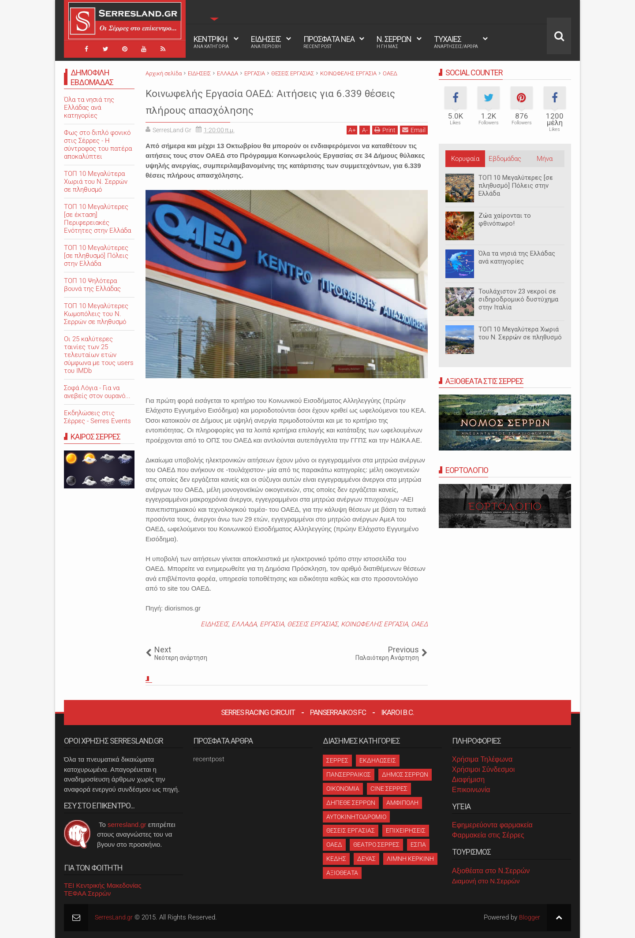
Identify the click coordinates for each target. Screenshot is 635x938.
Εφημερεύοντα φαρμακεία (492, 825)
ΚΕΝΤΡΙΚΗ (211, 41)
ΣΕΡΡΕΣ (337, 760)
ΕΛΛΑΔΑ (244, 624)
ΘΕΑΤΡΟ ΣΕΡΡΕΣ (376, 844)
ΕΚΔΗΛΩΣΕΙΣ (377, 760)
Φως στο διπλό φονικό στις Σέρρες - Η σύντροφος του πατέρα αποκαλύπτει (98, 144)
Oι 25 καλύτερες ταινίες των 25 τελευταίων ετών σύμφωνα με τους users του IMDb (99, 355)
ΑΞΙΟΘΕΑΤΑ (342, 872)
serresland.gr (127, 824)
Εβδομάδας (505, 159)
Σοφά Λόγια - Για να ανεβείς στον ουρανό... (97, 392)
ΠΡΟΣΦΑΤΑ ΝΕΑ (329, 41)
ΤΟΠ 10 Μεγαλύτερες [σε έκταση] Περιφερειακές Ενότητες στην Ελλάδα (97, 218)
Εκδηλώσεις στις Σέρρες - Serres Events (97, 417)
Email (414, 130)
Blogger (529, 917)
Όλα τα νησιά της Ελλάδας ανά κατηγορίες (516, 257)
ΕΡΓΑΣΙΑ (272, 624)
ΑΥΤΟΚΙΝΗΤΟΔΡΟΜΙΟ (356, 816)
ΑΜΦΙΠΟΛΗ (402, 802)
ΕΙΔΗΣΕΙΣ (266, 41)
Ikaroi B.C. (397, 712)
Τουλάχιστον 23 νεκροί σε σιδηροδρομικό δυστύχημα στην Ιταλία (518, 299)
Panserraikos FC (338, 712)
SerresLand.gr (115, 917)
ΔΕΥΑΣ (366, 858)
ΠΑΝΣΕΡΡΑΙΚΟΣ (348, 774)
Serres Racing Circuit (258, 712)
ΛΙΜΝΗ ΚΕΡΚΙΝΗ (410, 858)
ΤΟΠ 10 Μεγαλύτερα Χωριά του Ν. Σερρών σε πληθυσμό (520, 333)
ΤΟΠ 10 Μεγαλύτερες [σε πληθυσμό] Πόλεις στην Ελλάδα (515, 185)
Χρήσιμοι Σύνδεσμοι (483, 769)
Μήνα (545, 159)
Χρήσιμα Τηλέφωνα (482, 759)
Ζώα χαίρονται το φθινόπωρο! (504, 219)
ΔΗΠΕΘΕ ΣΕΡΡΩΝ (350, 802)
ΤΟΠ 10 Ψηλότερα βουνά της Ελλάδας (92, 285)
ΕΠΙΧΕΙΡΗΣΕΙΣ (406, 830)
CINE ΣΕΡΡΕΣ (388, 788)
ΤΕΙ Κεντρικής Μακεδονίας (103, 885)
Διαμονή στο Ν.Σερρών (486, 881)
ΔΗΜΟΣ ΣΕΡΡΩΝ (405, 774)
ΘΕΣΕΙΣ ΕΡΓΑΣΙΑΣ (312, 624)
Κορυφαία (465, 159)
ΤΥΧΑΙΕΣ (456, 41)
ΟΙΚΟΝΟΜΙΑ (342, 788)
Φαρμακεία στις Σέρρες (488, 835)
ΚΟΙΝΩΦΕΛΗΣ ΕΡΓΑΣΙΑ (374, 624)
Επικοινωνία (471, 789)
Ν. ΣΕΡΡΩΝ (394, 41)
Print (385, 130)
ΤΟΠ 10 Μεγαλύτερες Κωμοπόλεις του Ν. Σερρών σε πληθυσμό (96, 314)
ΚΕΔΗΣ (336, 858)
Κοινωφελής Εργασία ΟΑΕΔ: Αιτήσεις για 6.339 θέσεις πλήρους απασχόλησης (278, 100)
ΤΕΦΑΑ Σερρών (87, 893)
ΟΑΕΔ (419, 624)
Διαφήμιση (468, 779)
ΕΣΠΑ (418, 844)
